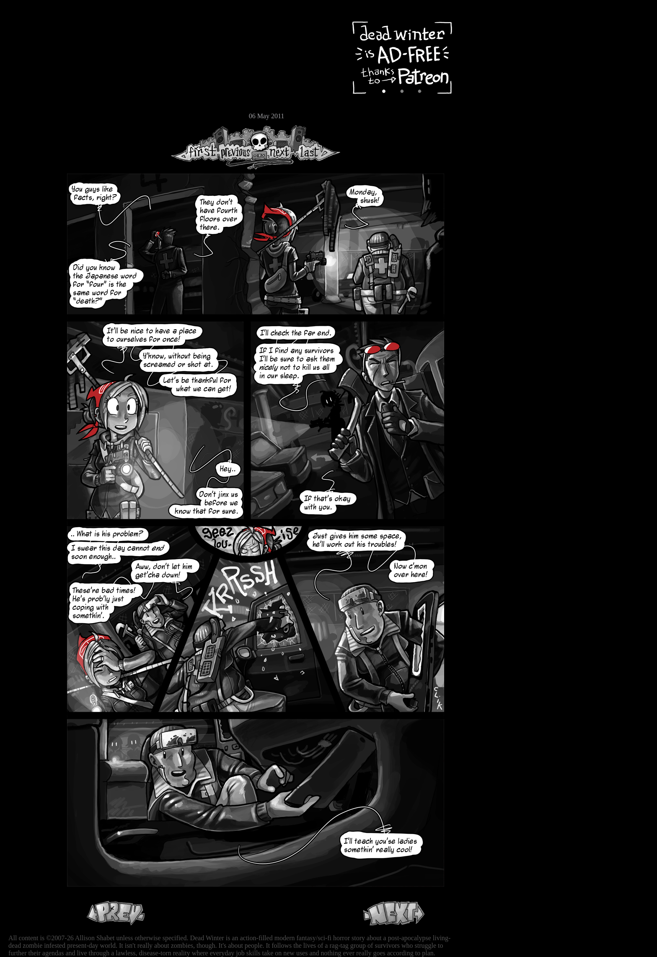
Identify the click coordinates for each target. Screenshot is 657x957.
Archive (31, 60)
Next (277, 147)
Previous (238, 147)
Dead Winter (63, 26)
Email (31, 115)
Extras (31, 88)
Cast (31, 74)
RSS (31, 130)
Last (317, 147)
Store (31, 101)
